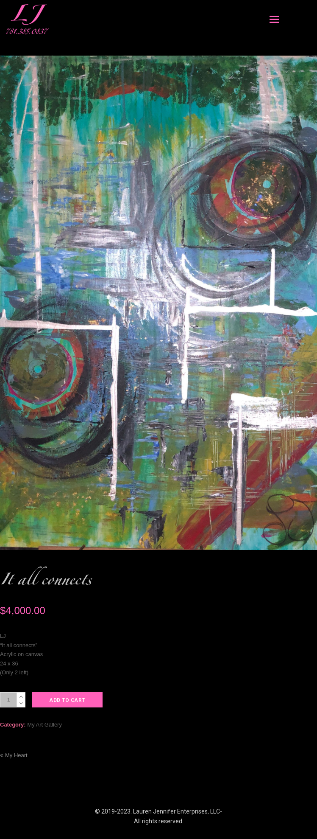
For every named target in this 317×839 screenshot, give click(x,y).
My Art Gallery (44, 724)
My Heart (14, 755)
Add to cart (67, 700)
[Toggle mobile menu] (274, 19)
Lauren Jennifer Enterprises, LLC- (177, 811)
